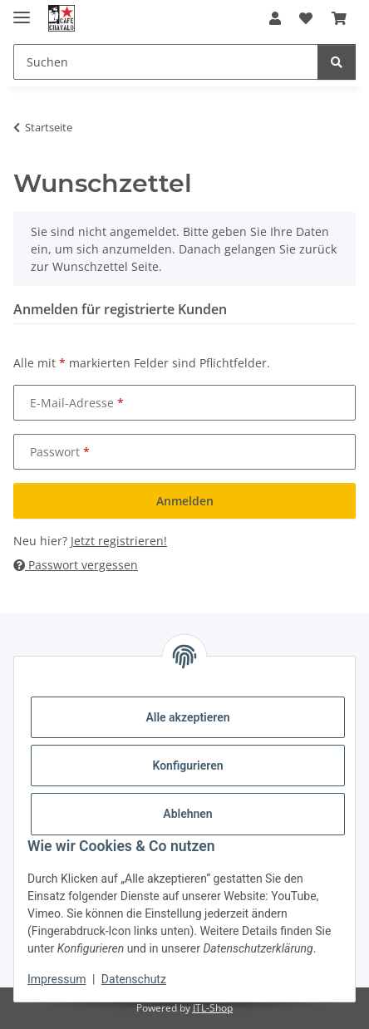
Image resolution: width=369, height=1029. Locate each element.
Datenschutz (133, 979)
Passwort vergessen (75, 565)
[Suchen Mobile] (165, 62)
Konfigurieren (187, 765)
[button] (275, 18)
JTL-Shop (213, 1008)
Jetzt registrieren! (119, 541)
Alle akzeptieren (187, 717)
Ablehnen (187, 813)
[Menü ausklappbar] (21, 10)
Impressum (56, 979)
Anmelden (185, 501)
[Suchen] (336, 62)
